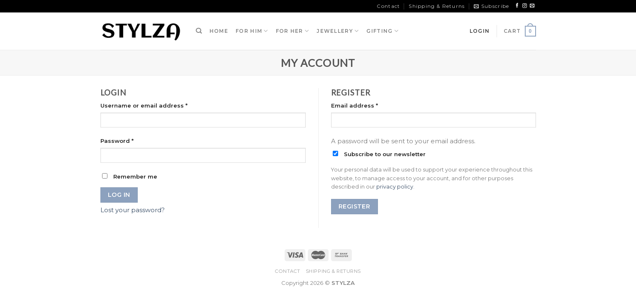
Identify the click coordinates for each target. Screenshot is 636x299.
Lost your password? (132, 210)
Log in (119, 195)
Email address (354, 105)
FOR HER (292, 31)
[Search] (199, 31)
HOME (219, 31)
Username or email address (144, 105)
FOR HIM (252, 31)
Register (354, 206)
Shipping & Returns (437, 6)
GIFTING (382, 31)
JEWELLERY (338, 31)
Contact (388, 6)
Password (117, 140)
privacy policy (394, 187)
